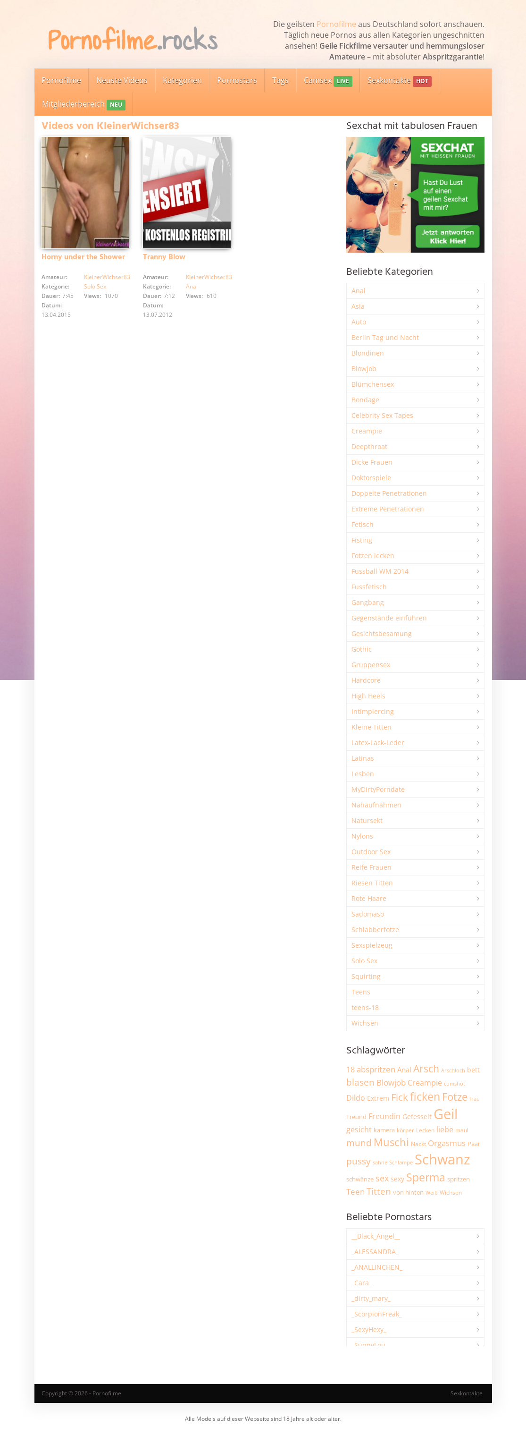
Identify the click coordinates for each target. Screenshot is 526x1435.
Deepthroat (369, 446)
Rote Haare (368, 898)
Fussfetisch (369, 586)
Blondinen (367, 352)
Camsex (328, 81)
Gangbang (367, 602)
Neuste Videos (122, 80)
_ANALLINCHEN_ (376, 1267)
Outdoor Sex (371, 851)
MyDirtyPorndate (378, 789)
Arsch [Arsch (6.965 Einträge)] (426, 1068)
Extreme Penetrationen (387, 508)
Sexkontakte (399, 81)
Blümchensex (372, 384)
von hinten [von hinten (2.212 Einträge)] (408, 1192)
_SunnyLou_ (369, 1345)
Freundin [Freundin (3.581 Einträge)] (384, 1116)
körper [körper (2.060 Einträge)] (405, 1130)
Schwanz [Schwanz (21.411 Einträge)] (442, 1159)
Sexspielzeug (371, 945)
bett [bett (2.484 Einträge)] (473, 1069)
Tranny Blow (164, 257)
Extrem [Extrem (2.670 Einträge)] (378, 1098)
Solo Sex (95, 286)
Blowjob (363, 368)
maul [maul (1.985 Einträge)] (461, 1130)
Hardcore (366, 680)
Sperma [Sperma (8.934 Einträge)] (425, 1177)
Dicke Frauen (371, 462)
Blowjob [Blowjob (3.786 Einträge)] (391, 1082)
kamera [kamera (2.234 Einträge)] (384, 1130)
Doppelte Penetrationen (389, 493)
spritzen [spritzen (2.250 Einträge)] (458, 1179)
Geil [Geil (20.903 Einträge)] (446, 1113)
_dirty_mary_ (371, 1298)
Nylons (362, 836)
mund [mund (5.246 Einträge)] (359, 1143)
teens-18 (365, 1007)
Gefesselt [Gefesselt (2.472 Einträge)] (417, 1116)
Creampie (366, 430)
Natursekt (367, 820)
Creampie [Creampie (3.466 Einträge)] (425, 1083)
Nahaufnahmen (376, 804)
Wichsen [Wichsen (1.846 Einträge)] (451, 1192)
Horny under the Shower (83, 257)
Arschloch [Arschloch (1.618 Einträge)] (453, 1070)
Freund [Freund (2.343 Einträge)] (356, 1116)
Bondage (365, 399)
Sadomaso (367, 913)
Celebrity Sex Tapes (382, 415)
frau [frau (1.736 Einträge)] (474, 1098)
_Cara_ (361, 1282)
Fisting (361, 539)
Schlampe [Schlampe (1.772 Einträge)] (401, 1162)
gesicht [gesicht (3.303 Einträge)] (359, 1129)
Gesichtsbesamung (381, 633)
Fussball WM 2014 (380, 571)
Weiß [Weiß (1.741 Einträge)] (432, 1192)
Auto (358, 321)
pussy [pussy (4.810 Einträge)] (358, 1161)
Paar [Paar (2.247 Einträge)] (474, 1143)
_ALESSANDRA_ (375, 1251)
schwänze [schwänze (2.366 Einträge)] (360, 1179)
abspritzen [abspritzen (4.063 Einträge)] (376, 1069)
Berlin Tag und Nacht (385, 337)
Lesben (362, 773)
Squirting (366, 976)
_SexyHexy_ (368, 1329)
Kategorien (182, 80)
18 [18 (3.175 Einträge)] (350, 1069)
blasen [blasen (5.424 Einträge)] (360, 1082)
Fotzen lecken (372, 555)
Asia (358, 306)
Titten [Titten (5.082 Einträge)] (379, 1191)
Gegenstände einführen (389, 617)
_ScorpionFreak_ (376, 1313)
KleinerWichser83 (107, 277)
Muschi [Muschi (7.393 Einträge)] (391, 1142)
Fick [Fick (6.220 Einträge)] (399, 1097)
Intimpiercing (372, 711)
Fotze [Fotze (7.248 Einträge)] (455, 1097)
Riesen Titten (372, 882)
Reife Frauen (371, 867)
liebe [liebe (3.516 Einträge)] (444, 1129)
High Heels (368, 695)
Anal (192, 286)
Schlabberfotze (375, 929)
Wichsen (364, 1023)
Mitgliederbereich (83, 104)
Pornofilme (336, 24)
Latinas (362, 758)
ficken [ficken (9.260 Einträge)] (425, 1096)
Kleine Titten (371, 726)
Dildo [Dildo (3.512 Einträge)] (355, 1098)
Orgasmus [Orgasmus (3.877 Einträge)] (447, 1143)
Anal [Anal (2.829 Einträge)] (404, 1069)
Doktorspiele (371, 477)
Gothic (361, 649)
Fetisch (362, 524)
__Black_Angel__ (375, 1235)
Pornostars (237, 80)
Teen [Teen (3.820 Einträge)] (355, 1191)
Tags (280, 80)
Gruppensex (370, 664)
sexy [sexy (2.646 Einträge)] (397, 1178)
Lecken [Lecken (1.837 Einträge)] (425, 1130)
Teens (360, 991)
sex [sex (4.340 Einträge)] (382, 1178)
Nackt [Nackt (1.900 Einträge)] (418, 1143)
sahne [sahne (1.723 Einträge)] (380, 1162)
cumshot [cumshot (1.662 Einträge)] (454, 1083)
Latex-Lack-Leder (377, 742)
